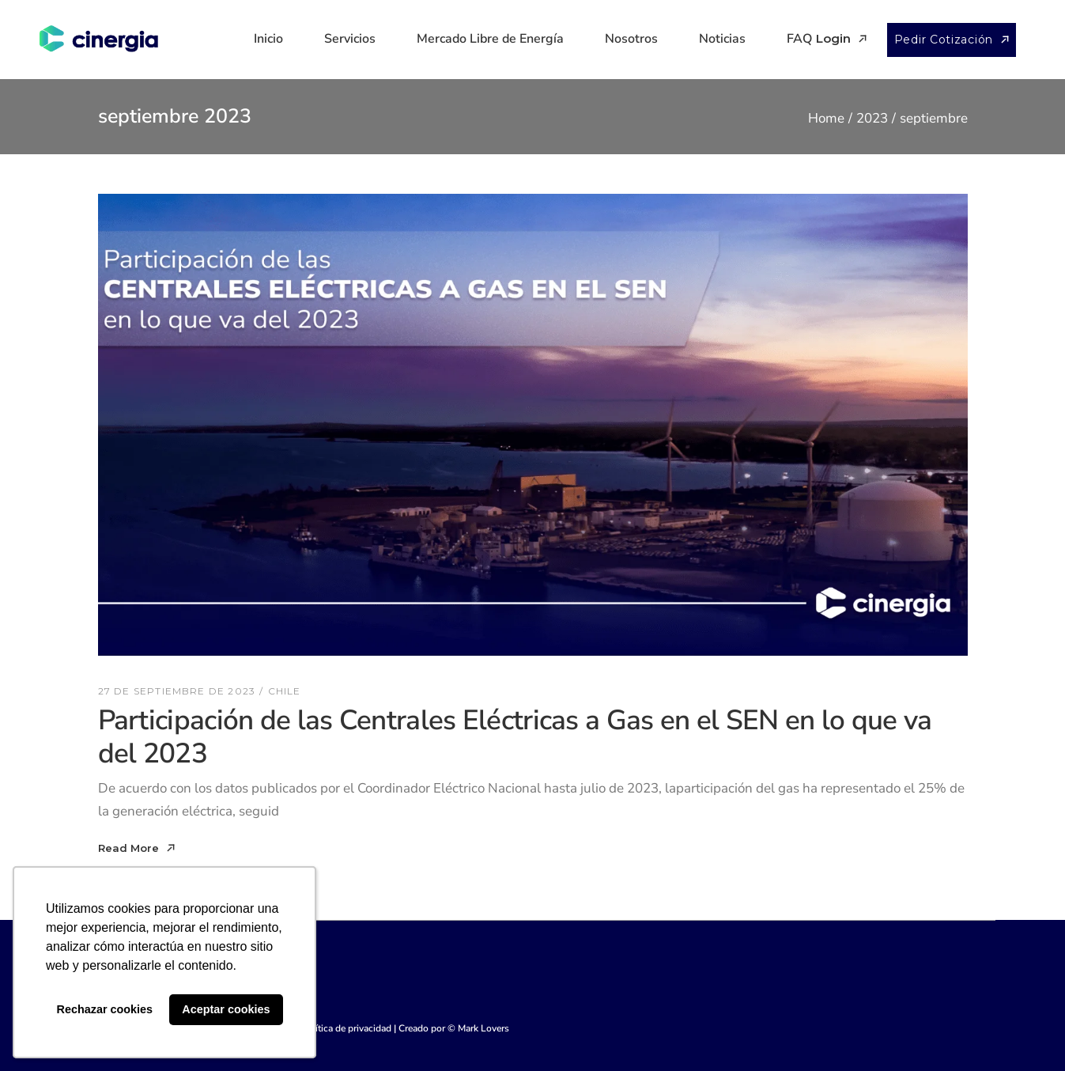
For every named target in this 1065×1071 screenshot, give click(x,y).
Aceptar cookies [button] (226, 1009)
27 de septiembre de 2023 (177, 691)
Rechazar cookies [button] (105, 1009)
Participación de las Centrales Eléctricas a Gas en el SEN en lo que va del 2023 (515, 737)
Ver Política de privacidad (338, 1028)
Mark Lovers (483, 1028)
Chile (284, 691)
